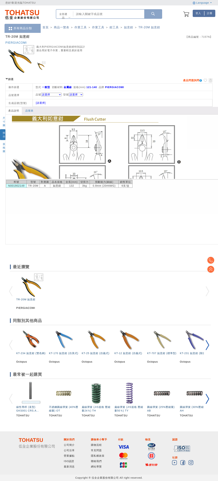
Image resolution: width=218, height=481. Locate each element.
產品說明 (13, 110)
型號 (73, 94)
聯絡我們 (96, 461)
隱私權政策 (97, 455)
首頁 (45, 27)
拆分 (4, 134)
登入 (198, 13)
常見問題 (96, 450)
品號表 (29, 110)
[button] (207, 345)
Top (212, 269)
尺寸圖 (4, 122)
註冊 (209, 13)
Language (202, 2)
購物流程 (96, 444)
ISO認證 (69, 461)
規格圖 (4, 148)
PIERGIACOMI (16, 42)
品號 (48, 94)
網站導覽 (96, 466)
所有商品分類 (20, 28)
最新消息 (69, 466)
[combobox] (108, 14)
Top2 (212, 260)
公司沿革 (69, 450)
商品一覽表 (61, 27)
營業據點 (69, 455)
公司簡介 (69, 444)
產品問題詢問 (191, 80)
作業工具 (80, 27)
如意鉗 (128, 27)
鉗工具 (114, 27)
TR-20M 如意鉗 (149, 27)
